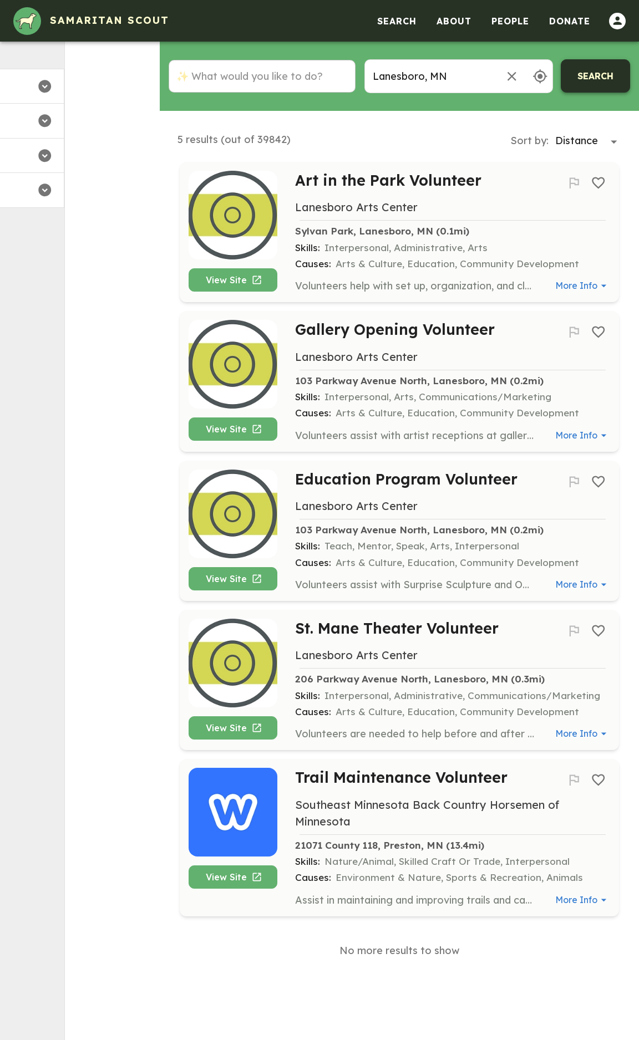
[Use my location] (540, 76)
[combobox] (430, 76)
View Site (237, 284)
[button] (80, 86)
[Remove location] (512, 76)
